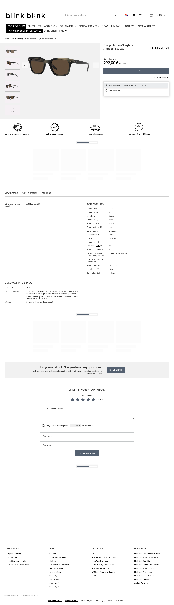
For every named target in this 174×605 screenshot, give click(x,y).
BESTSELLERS (35, 26)
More (98, 245)
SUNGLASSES (67, 26)
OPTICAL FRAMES (88, 26)
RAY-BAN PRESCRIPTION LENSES (24, 30)
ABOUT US (49, 26)
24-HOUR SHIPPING (54, 30)
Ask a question (116, 370)
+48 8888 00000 (55, 600)
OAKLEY (129, 26)
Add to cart (136, 70)
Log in (134, 15)
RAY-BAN (115, 26)
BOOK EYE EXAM (16, 26)
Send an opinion (87, 453)
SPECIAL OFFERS (146, 26)
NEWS (105, 26)
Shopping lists (140, 15)
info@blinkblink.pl (71, 600)
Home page (19, 39)
